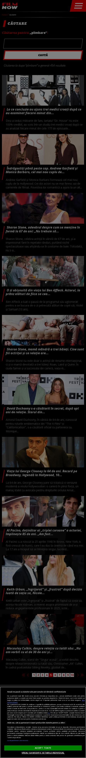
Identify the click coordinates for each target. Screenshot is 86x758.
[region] (43, 722)
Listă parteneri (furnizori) (17, 740)
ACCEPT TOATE (43, 747)
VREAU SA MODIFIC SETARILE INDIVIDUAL (43, 752)
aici (49, 713)
